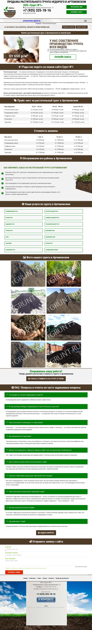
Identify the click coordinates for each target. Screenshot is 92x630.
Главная (25, 577)
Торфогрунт (9, 230)
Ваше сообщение (10, 558)
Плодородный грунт (12, 211)
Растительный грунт (52, 211)
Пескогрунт (49, 243)
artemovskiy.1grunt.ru (31, 21)
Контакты (51, 577)
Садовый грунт (10, 224)
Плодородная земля (52, 250)
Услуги (39, 577)
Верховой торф (50, 230)
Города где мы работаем (62, 577)
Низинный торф (50, 237)
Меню (85, 20)
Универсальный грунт (52, 217)
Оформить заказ (76, 12)
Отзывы (45, 577)
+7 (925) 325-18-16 (37, 10)
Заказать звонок (68, 27)
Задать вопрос (82, 27)
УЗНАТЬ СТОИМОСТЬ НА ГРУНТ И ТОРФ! (46, 379)
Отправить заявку (14, 571)
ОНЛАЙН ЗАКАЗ (63, 56)
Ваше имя (8, 546)
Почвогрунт (9, 217)
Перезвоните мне (76, 7)
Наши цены (32, 577)
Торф (7, 237)
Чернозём (8, 243)
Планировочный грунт (52, 224)
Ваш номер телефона (11, 552)
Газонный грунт (10, 250)
